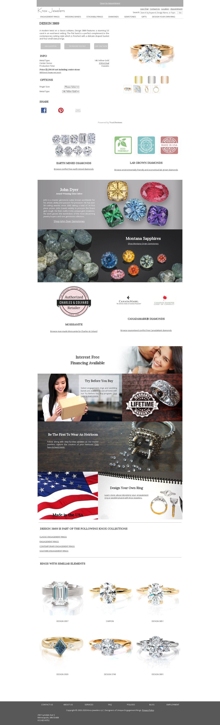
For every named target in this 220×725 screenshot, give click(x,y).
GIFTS (144, 16)
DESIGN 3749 (110, 674)
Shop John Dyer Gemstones (69, 221)
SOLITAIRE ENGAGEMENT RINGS (54, 550)
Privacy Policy (148, 710)
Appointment (176, 8)
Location (165, 8)
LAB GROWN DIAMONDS (146, 163)
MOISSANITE (73, 324)
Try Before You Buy (77, 46)
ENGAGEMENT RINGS (50, 16)
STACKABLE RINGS (94, 16)
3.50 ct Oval (104, 63)
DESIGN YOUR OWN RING (163, 16)
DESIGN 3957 (62, 621)
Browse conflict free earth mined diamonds (74, 169)
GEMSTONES (130, 16)
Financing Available (87, 362)
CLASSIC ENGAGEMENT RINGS (53, 536)
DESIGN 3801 (157, 674)
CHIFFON (110, 621)
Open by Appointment (110, 3)
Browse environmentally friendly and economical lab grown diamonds (146, 169)
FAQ (110, 704)
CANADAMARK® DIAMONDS (146, 319)
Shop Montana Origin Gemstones (143, 243)
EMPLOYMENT (173, 704)
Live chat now (101, 46)
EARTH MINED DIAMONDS (73, 163)
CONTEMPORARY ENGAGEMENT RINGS (57, 546)
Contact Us (155, 8)
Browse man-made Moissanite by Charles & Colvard (73, 331)
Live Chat (144, 8)
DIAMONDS (113, 16)
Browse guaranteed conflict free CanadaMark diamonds (146, 330)
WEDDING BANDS (73, 16)
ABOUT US (68, 704)
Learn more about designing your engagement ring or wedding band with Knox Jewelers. (126, 496)
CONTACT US (47, 704)
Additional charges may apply (50, 72)
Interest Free (87, 357)
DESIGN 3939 (62, 674)
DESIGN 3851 (157, 621)
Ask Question (50, 46)
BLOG (151, 704)
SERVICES (89, 704)
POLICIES (131, 704)
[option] (127, 89)
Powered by (110, 122)
